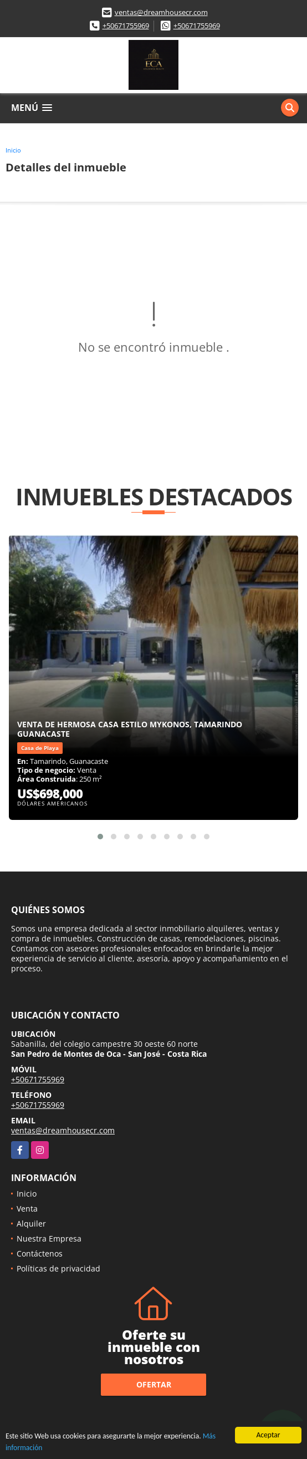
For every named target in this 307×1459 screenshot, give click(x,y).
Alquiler (31, 1223)
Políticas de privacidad (58, 1268)
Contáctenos (40, 1253)
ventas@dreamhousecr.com (161, 12)
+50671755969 (126, 26)
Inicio (13, 150)
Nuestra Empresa (49, 1238)
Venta (27, 1208)
